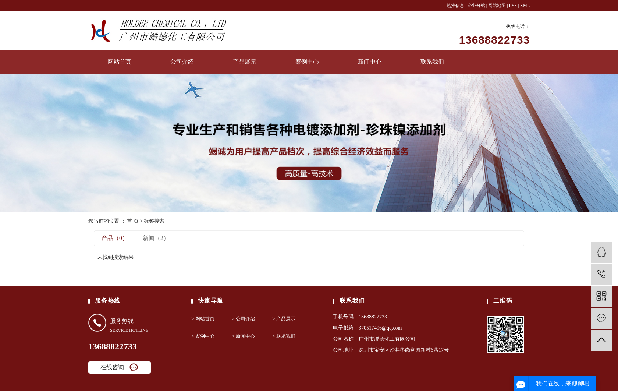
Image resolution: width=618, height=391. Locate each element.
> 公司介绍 (243, 318)
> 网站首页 (202, 318)
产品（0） (115, 238)
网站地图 (497, 5)
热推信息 (455, 5)
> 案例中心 (202, 336)
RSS (513, 5)
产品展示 (244, 62)
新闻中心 (369, 62)
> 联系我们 (283, 336)
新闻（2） (156, 238)
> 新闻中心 (243, 336)
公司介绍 (182, 62)
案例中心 (307, 62)
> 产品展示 (283, 318)
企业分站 (476, 5)
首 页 (133, 221)
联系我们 (432, 62)
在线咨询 (112, 367)
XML (525, 5)
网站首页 (119, 62)
